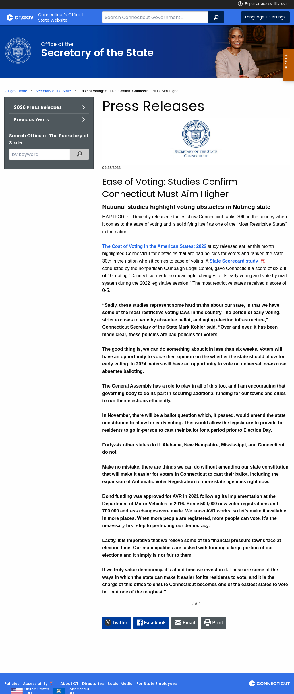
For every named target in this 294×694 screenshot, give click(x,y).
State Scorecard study (234, 261)
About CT (69, 683)
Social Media (120, 683)
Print (217, 622)
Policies (11, 683)
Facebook (155, 622)
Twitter (120, 622)
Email (189, 622)
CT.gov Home (16, 91)
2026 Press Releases (38, 107)
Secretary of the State (53, 91)
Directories (93, 683)
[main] (147, 349)
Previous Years (31, 119)
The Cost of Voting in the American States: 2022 (154, 246)
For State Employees (156, 683)
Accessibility (35, 683)
